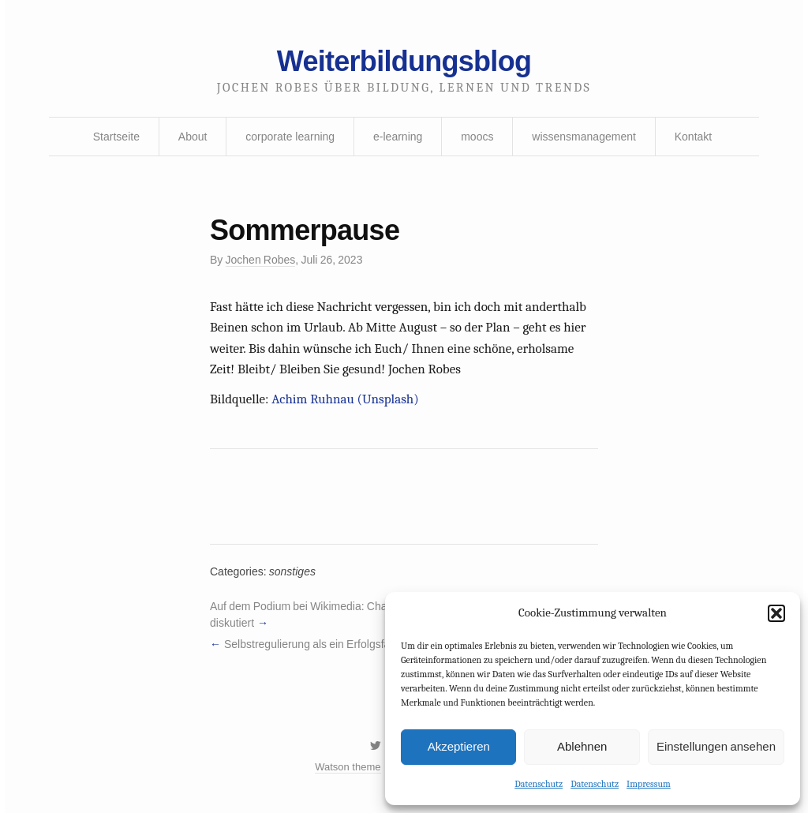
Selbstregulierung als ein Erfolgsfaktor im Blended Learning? (371, 644)
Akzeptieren (459, 746)
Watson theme (347, 767)
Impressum (649, 783)
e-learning (397, 136)
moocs (477, 136)
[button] (776, 613)
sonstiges (292, 571)
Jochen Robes (261, 259)
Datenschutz (538, 783)
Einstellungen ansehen (716, 746)
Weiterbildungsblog (404, 61)
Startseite (116, 136)
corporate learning (290, 136)
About (193, 136)
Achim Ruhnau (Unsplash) (345, 399)
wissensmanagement (584, 136)
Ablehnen (582, 746)
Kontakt (693, 136)
